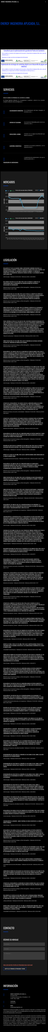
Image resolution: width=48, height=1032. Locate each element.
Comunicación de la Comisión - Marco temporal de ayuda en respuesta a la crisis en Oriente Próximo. (23, 821)
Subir (46, 1030)
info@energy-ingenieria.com (16, 1008)
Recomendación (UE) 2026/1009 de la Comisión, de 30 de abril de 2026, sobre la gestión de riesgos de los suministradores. (23, 755)
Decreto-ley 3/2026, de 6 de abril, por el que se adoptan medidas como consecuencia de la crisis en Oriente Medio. (23, 455)
